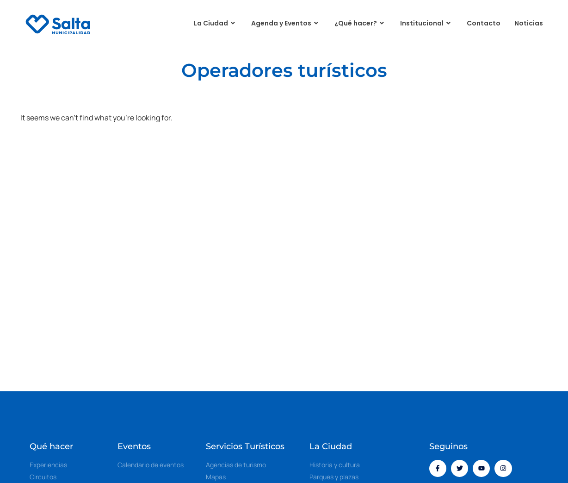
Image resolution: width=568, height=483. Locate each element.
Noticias (528, 23)
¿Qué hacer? (360, 23)
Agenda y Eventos (286, 23)
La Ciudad (215, 23)
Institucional (426, 23)
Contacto (483, 23)
